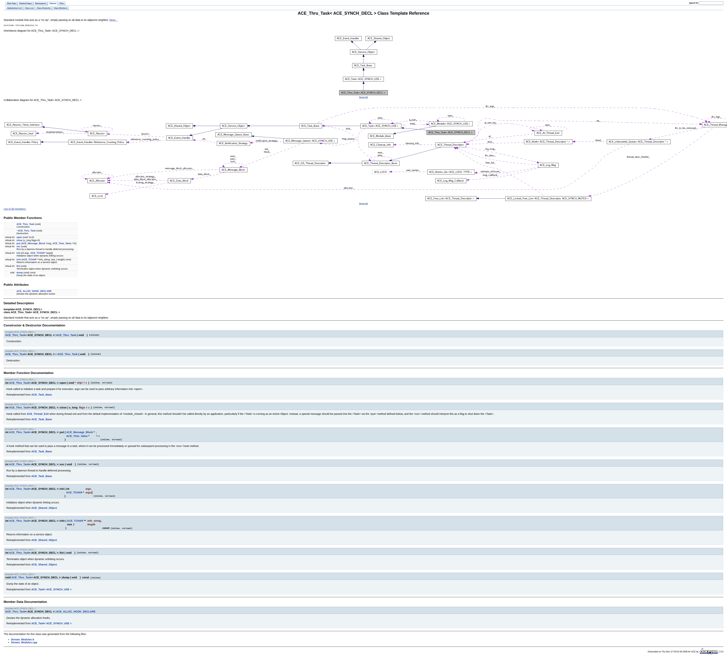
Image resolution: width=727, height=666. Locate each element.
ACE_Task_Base (41, 394)
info (19, 259)
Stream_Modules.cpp (24, 641)
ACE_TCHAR (37, 253)
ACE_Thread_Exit (38, 413)
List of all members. (15, 209)
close (20, 240)
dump (20, 273)
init (18, 253)
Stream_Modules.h (22, 639)
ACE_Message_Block (33, 243)
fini (18, 266)
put (18, 243)
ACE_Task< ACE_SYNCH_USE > (51, 588)
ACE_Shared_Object (44, 507)
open (19, 237)
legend (363, 97)
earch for (694, 3)
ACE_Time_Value (62, 243)
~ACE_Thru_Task (26, 231)
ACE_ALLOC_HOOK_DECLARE (34, 291)
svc (18, 246)
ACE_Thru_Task (25, 224)
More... (113, 20)
